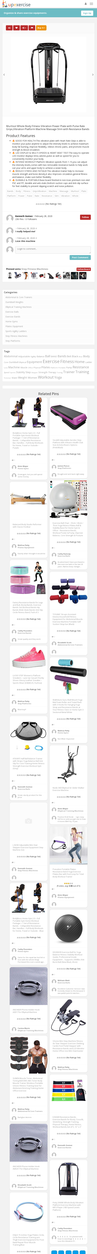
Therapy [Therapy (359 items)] (52, 372)
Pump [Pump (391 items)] (69, 367)
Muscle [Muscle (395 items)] (23, 367)
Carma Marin (24, 1028)
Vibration (65, 195)
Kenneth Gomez (25, 787)
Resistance (47, 195)
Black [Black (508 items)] (75, 356)
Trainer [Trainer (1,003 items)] (69, 372)
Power (21, 195)
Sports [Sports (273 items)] (12, 372)
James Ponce (63, 466)
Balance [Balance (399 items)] (40, 356)
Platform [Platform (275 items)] (54, 367)
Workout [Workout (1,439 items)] (46, 377)
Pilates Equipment (14, 326)
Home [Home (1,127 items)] (80, 361)
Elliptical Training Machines (18, 306)
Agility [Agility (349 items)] (33, 356)
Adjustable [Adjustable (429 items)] (24, 356)
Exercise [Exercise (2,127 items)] (51, 361)
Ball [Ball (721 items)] (47, 356)
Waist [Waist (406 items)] (14, 377)
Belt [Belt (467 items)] (69, 356)
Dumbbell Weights (14, 302)
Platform (11, 195)
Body (18, 191)
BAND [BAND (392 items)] (54, 356)
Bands (10, 191)
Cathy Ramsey (64, 554)
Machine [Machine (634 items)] (14, 367)
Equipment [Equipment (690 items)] (34, 362)
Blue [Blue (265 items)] (80, 356)
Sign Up (87, 13)
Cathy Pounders (25, 631)
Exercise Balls (12, 311)
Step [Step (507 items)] (28, 372)
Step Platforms (12, 340)
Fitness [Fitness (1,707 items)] (67, 361)
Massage (63, 191)
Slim (57, 195)
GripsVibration (39, 191)
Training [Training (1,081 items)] (82, 371)
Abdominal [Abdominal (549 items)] (11, 356)
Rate (37, 195)
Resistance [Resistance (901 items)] (81, 367)
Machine (53, 191)
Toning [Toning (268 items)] (59, 372)
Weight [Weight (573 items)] (22, 377)
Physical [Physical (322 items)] (37, 367)
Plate (83, 191)
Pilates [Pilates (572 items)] (45, 367)
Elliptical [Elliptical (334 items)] (22, 362)
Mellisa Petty (23, 545)
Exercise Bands (12, 316)
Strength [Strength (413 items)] (43, 372)
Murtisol (75, 191)
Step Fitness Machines (34, 269)
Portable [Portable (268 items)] (62, 367)
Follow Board (83, 269)
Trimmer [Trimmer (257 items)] (7, 378)
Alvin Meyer (23, 466)
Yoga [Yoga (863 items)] (58, 377)
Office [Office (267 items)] (30, 367)
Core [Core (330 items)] (6, 362)
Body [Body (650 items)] (86, 356)
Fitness (26, 191)
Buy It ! (41, 27)
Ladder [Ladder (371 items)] (88, 362)
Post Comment (80, 257)
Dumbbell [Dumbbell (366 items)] (13, 362)
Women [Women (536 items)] (32, 377)
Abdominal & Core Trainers (18, 297)
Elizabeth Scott (64, 642)
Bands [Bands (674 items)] (62, 356)
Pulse (29, 195)
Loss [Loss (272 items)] (6, 367)
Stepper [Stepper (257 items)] (34, 372)
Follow (85, 217)
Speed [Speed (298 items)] (6, 372)
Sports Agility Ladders (16, 331)
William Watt (64, 980)
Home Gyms (11, 321)
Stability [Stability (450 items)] (20, 372)
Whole (75, 195)
